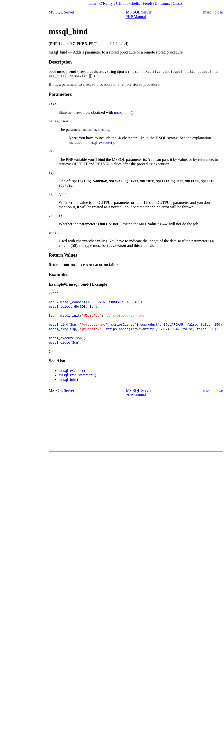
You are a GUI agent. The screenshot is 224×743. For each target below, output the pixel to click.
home (92, 3)
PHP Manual (136, 17)
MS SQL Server (61, 12)
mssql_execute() (101, 142)
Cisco (177, 3)
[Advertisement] (22, 369)
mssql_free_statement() (77, 375)
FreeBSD (150, 3)
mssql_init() (123, 112)
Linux (165, 3)
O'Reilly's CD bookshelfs (119, 3)
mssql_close (213, 12)
